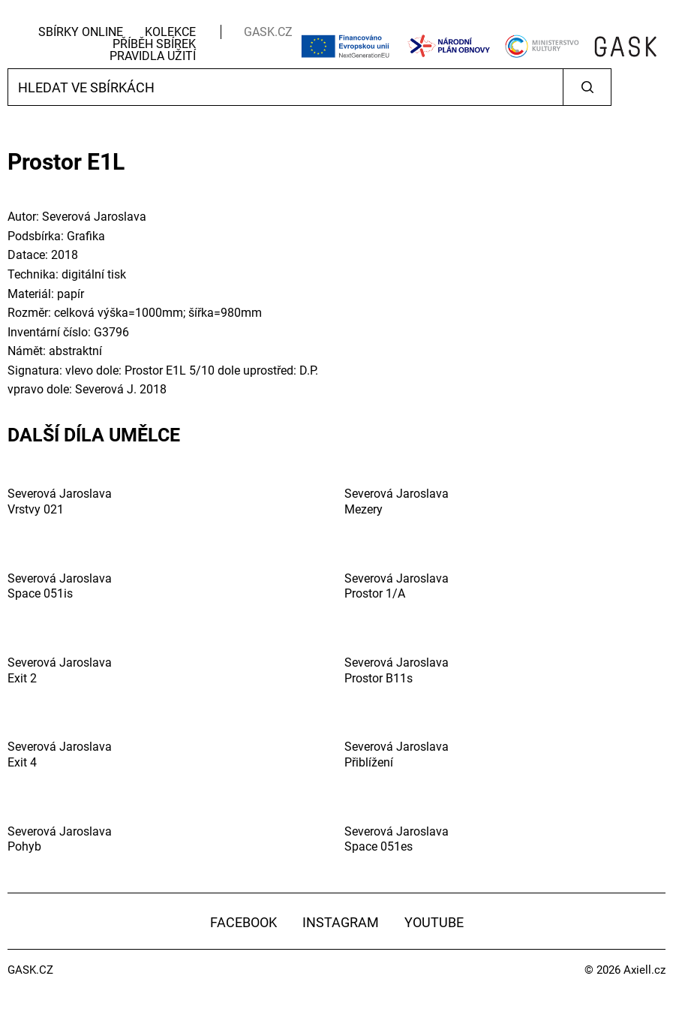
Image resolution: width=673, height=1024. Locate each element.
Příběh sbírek (154, 44)
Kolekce (170, 32)
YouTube (434, 922)
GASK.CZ (268, 32)
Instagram (340, 922)
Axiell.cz (644, 970)
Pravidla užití (153, 56)
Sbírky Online (80, 32)
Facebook (243, 922)
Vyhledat (587, 87)
